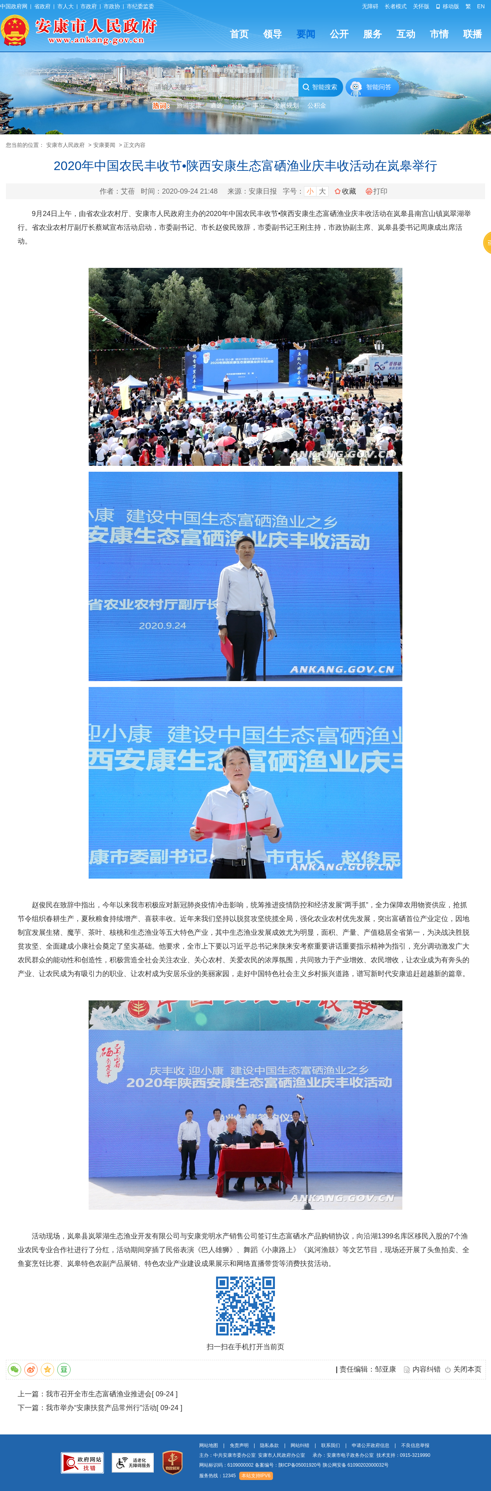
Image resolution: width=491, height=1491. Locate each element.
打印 (376, 191)
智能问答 (378, 87)
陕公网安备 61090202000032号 (356, 1465)
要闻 (305, 34)
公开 (339, 34)
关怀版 (421, 6)
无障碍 (370, 6)
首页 (239, 34)
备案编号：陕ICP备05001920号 (288, 1465)
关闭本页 (467, 1369)
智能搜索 (319, 87)
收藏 (349, 191)
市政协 (112, 6)
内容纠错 (427, 1369)
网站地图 (208, 1445)
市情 (439, 34)
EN (481, 6)
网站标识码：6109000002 (294, 1465)
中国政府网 (13, 6)
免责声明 (239, 1445)
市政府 (88, 6)
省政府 (42, 6)
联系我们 (330, 1445)
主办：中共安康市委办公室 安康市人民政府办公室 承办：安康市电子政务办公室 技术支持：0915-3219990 (314, 1455)
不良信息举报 (415, 1445)
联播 (472, 34)
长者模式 (396, 6)
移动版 (447, 6)
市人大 (65, 6)
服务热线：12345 (217, 1475)
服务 (372, 34)
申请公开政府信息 (370, 1445)
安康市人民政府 (65, 145)
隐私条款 (269, 1445)
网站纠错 (300, 1445)
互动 (405, 34)
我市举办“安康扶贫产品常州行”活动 (101, 1408)
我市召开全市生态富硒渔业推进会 (99, 1394)
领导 (272, 34)
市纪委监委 (140, 6)
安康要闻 (104, 145)
